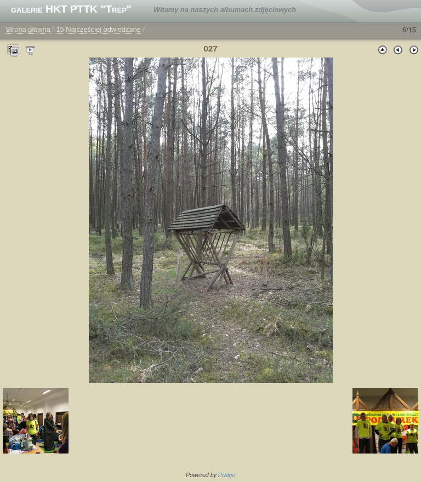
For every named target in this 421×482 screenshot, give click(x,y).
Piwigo (226, 475)
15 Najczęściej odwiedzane (98, 29)
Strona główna (27, 29)
